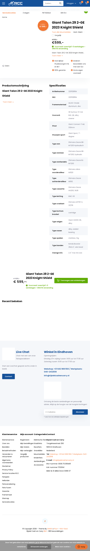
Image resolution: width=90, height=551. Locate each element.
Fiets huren (6, 487)
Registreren (24, 440)
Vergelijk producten (24, 455)
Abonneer (80, 412)
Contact (8, 376)
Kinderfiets (38, 458)
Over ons (5, 443)
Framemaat (7, 495)
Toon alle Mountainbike (61, 32)
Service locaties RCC (10, 473)
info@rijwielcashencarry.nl (56, 375)
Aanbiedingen (39, 461)
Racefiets (38, 447)
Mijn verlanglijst (26, 450)
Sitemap (5, 498)
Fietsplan (5, 477)
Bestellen (5, 447)
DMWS (49, 529)
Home (4, 17)
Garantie (5, 491)
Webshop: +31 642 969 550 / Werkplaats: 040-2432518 (63, 370)
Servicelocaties (8, 502)
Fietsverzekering (8, 484)
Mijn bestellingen (27, 443)
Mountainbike (39, 454)
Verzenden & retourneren (7, 455)
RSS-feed (64, 529)
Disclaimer (6, 466)
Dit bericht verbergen (39, 547)
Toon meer (57, 55)
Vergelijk (56, 35)
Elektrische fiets (40, 440)
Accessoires (38, 465)
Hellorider (6, 480)
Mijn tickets (24, 447)
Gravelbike (38, 450)
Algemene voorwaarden (7, 461)
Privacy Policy (7, 470)
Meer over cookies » (63, 547)
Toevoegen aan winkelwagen (71, 280)
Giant (80, 32)
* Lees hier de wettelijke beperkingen (56, 417)
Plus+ (56, 529)
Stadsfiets (38, 443)
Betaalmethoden (9, 450)
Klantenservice (8, 440)
